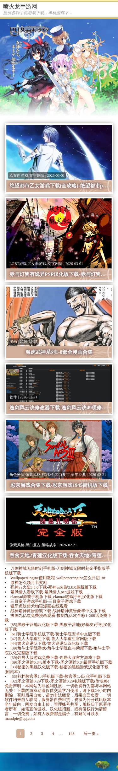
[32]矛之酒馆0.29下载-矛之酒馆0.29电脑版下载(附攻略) (59, 681)
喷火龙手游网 (20, 6)
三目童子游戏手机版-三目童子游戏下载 (45, 601)
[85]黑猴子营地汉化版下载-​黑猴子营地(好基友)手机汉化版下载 (58, 627)
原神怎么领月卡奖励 (28, 582)
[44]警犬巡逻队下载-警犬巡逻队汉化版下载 (49, 643)
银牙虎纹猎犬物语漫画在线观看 (39, 606)
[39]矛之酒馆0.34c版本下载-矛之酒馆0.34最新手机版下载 (61, 662)
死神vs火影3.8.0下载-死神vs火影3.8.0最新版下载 (53, 587)
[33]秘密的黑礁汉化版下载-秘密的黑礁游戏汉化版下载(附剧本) (57, 669)
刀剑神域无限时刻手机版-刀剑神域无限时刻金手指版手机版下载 (57, 570)
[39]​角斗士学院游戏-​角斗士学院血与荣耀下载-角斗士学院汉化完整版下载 (57, 650)
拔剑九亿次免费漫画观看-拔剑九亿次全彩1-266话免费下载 (58, 618)
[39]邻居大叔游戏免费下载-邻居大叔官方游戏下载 (55, 657)
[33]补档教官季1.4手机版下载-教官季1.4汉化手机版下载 (60, 676)
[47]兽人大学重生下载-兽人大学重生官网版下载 (53, 638)
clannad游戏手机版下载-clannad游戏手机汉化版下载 (56, 596)
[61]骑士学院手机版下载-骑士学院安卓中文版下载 (55, 634)
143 (71, 733)
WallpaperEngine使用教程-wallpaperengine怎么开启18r (57, 577)
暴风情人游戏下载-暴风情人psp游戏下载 (46, 592)
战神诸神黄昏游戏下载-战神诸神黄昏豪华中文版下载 (58, 610)
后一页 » (91, 733)
